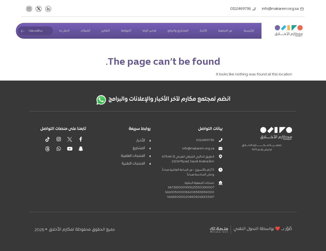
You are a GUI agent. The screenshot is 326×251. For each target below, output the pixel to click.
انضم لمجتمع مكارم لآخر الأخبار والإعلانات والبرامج (169, 99)
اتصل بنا (64, 31)
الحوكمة (126, 31)
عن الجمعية (225, 31)
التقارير (105, 31)
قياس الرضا (149, 31)
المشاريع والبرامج (178, 31)
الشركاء (85, 31)
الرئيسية (249, 31)
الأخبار (203, 31)
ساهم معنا (36, 31)
